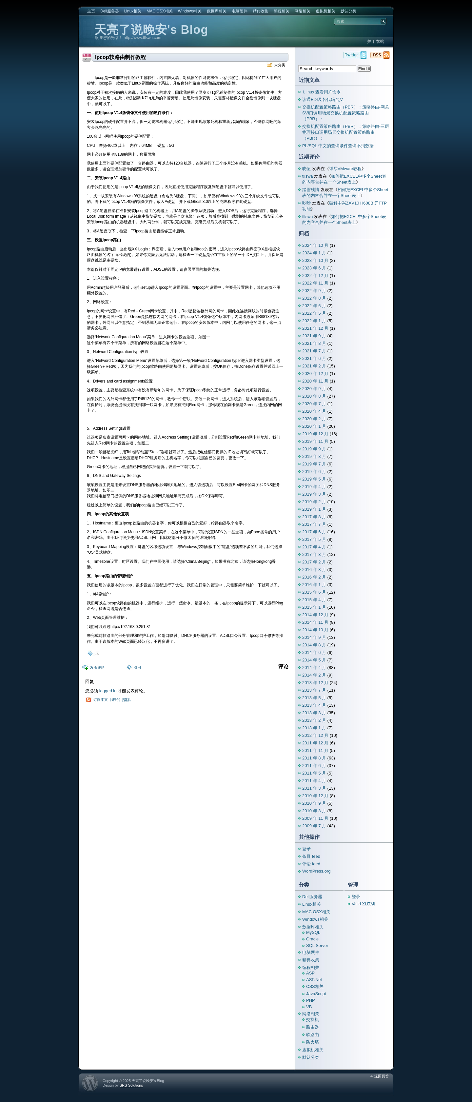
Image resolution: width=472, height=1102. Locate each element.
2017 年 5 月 (314, 539)
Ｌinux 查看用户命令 (321, 91)
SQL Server (317, 945)
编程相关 (281, 11)
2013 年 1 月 (314, 727)
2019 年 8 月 (314, 456)
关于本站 (375, 41)
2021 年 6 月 (314, 358)
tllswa (307, 176)
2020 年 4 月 (314, 411)
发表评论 (97, 667)
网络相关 (302, 11)
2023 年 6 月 (314, 268)
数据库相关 (216, 11)
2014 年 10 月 (315, 629)
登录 (306, 848)
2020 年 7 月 (314, 403)
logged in (108, 690)
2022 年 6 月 (314, 305)
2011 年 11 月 (315, 750)
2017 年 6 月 (314, 531)
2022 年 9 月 (314, 290)
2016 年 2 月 (314, 577)
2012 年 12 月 (315, 735)
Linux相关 (133, 11)
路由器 (312, 1027)
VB (309, 1006)
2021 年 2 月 (314, 366)
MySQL (313, 932)
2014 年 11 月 (315, 622)
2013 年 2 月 (314, 720)
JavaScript (316, 993)
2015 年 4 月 (314, 599)
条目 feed (311, 856)
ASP (310, 973)
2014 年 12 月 (315, 614)
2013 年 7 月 (314, 690)
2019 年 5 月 (314, 479)
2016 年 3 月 (314, 569)
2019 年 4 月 (314, 486)
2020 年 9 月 (314, 388)
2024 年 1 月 (314, 252)
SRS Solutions (131, 1085)
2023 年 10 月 (315, 260)
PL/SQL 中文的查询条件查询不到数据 (338, 145)
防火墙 (312, 1042)
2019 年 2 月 (314, 501)
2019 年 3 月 (314, 494)
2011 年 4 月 (314, 780)
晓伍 (306, 168)
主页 (91, 11)
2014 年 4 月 (314, 667)
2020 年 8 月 (314, 396)
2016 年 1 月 (314, 584)
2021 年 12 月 (315, 328)
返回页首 (381, 1076)
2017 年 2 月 (314, 562)
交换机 (312, 1019)
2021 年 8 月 (314, 343)
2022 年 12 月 (315, 275)
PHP (310, 1000)
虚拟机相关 (325, 11)
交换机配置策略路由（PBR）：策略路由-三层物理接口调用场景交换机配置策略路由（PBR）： (345, 132)
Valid (364, 903)
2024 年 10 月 (315, 245)
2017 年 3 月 (314, 554)
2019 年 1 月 (314, 509)
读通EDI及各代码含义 (323, 99)
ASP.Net (314, 979)
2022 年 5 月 (314, 313)
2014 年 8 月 (314, 644)
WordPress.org (316, 871)
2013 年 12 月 (315, 682)
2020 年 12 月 (315, 373)
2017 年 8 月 (314, 516)
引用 (137, 667)
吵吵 (306, 203)
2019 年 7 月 (314, 464)
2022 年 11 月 (315, 283)
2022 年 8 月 (314, 298)
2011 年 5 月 (314, 773)
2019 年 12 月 (315, 433)
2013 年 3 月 (314, 712)
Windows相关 (190, 11)
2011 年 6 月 (314, 765)
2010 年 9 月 (314, 803)
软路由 (312, 1034)
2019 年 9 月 (314, 448)
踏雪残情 (310, 189)
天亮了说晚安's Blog (151, 29)
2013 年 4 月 (314, 705)
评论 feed (311, 863)
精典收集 (260, 11)
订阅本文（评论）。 (113, 699)
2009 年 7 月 (314, 825)
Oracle (312, 938)
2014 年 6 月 (314, 652)
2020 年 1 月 (314, 426)
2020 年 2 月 (314, 418)
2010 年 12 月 (315, 795)
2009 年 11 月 (315, 818)
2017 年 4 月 (314, 546)
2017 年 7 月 (314, 524)
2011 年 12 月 (315, 742)
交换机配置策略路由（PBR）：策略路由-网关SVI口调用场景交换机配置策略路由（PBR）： (345, 113)
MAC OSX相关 (159, 11)
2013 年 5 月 (314, 697)
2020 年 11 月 (315, 381)
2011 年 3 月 (314, 788)
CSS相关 (315, 986)
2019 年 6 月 (314, 471)
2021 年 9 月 (314, 335)
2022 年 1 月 (314, 320)
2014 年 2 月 (314, 675)
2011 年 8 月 (314, 758)
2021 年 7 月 (314, 350)
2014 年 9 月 (314, 637)
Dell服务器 (109, 11)
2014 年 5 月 (314, 660)
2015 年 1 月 (314, 607)
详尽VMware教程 (345, 168)
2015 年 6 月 (314, 592)
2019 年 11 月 (315, 441)
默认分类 (348, 11)
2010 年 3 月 (314, 810)
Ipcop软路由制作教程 (120, 57)
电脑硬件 (239, 11)
